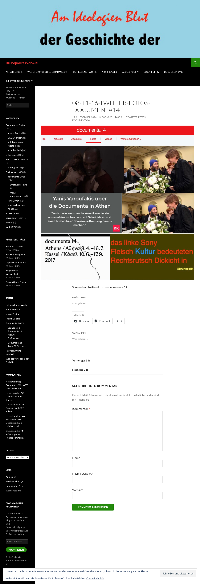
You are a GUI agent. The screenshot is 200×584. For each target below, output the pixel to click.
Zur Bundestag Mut (15, 254)
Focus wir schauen (15, 246)
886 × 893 (107, 117)
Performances (13, 172)
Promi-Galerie (109, 72)
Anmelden (11, 476)
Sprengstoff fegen (16, 167)
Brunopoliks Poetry (15, 125)
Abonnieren (16, 549)
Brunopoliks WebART (22, 63)
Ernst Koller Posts (18, 184)
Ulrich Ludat (12, 404)
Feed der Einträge (14, 481)
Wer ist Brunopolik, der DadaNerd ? (47, 72)
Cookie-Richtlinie (95, 578)
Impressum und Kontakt (19, 81)
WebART (10, 227)
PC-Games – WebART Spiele (15, 396)
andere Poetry (130, 72)
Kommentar (81, 409)
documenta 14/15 (173, 72)
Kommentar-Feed (14, 486)
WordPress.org (13, 490)
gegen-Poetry (151, 72)
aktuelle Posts (14, 72)
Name (76, 458)
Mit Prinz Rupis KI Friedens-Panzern (15, 434)
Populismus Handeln (16, 262)
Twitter (9, 222)
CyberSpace (12, 154)
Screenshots (12, 213)
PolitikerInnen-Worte (84, 72)
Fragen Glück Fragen (16, 282)
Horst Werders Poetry (17, 159)
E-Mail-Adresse (82, 474)
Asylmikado (15, 388)
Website (77, 490)
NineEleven (13, 200)
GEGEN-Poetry (15, 137)
